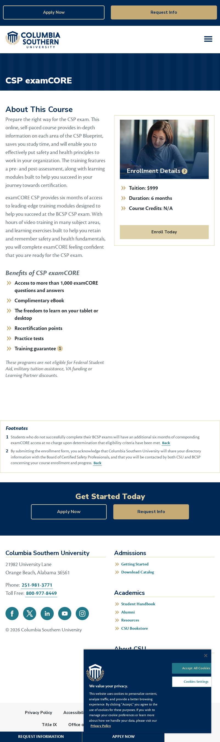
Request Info (164, 12)
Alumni (128, 612)
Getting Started (135, 564)
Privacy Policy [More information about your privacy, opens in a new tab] (101, 726)
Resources (130, 620)
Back (166, 443)
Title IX (49, 724)
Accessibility (76, 712)
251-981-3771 (37, 585)
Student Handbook (138, 604)
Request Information (41, 736)
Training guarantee (35, 348)
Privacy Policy (38, 712)
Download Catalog (137, 572)
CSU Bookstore (134, 628)
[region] (147, 691)
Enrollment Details (153, 171)
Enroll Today (164, 232)
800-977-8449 (41, 593)
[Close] (205, 655)
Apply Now (54, 12)
